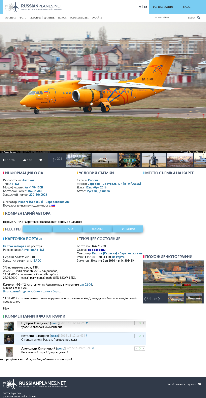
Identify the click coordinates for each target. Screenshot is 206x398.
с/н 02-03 (86, 284)
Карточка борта (14, 246)
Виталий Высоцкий (35, 335)
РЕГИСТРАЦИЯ (163, 6)
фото (23, 17)
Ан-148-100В (34, 187)
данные (49, 17)
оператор (68, 228)
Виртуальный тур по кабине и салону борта (31, 291)
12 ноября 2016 (95, 187)
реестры (35, 17)
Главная (10, 17)
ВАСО (37, 260)
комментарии (79, 17)
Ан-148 (14, 183)
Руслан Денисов (98, 191)
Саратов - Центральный (114, 183)
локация (98, 228)
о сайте (97, 17)
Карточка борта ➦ (23, 239)
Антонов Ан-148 (33, 249)
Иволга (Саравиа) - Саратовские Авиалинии (49, 202)
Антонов (28, 180)
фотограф (128, 228)
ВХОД (186, 6)
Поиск (194, 17)
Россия (93, 180)
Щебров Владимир (35, 323)
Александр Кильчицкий (38, 348)
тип (37, 228)
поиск (62, 17)
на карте (118, 257)
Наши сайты (162, 17)
